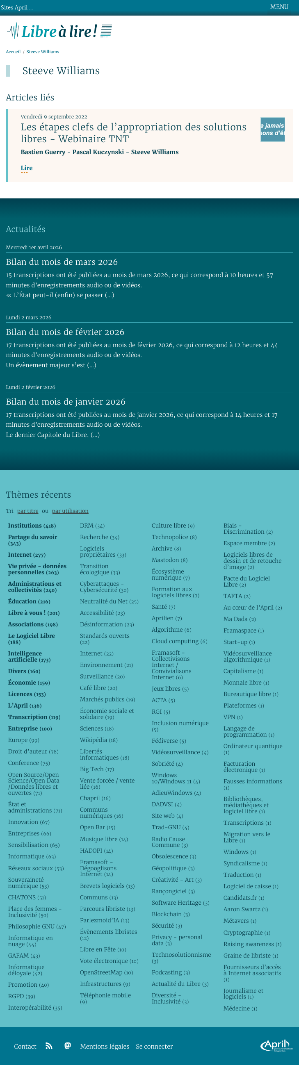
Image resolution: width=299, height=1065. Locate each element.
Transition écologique (100, 569)
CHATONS (27, 897)
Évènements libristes (108, 935)
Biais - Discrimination (248, 528)
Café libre (98, 688)
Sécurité (167, 925)
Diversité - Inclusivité (170, 998)
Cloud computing (180, 641)
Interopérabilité (35, 1007)
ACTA (163, 700)
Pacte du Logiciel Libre (247, 581)
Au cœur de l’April (253, 607)
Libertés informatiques (104, 754)
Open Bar (98, 827)
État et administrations (35, 807)
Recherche (100, 537)
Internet (97, 653)
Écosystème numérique (171, 574)
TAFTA (237, 596)
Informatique (32, 856)
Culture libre (173, 525)
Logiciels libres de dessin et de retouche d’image (253, 561)
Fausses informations (253, 784)
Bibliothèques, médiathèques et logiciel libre (246, 805)
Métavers (240, 920)
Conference (29, 763)
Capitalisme (243, 671)
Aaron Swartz (246, 909)
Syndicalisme (245, 863)
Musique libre (104, 839)
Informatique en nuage (30, 941)
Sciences (97, 728)
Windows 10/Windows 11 (176, 778)
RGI (161, 711)
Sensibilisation (34, 845)
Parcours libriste (107, 909)
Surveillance (102, 676)
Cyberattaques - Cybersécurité (104, 587)
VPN (233, 717)
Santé (164, 606)
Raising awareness (253, 944)
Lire (26, 168)
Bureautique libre (251, 694)
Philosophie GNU (37, 926)
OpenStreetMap (106, 972)
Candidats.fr (244, 897)
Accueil (13, 52)
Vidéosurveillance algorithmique (248, 656)
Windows (240, 852)
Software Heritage (181, 902)
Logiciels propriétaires (103, 551)
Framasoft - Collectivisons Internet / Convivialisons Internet (172, 665)
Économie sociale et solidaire (107, 714)
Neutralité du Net (109, 601)
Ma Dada (240, 619)
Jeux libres (170, 688)
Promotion (28, 984)
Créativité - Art (177, 879)
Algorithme (172, 629)
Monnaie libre (246, 682)
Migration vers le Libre (247, 837)
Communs (99, 897)
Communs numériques (101, 812)
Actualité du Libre (180, 984)
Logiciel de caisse (251, 886)
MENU (279, 7)
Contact (25, 1047)
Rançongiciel (173, 891)
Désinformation (107, 624)
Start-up (239, 642)
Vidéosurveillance (180, 752)
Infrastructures (105, 984)
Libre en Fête (103, 949)
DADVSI (167, 804)
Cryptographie (247, 932)
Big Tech (97, 769)
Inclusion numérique (180, 726)
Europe (23, 740)
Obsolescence (174, 856)
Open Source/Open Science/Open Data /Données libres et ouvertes (33, 784)
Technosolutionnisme (181, 958)
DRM (92, 525)
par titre (28, 510)
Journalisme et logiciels (243, 994)
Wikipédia (99, 740)
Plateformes (244, 705)
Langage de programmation (249, 731)
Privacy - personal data (177, 940)
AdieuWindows (176, 792)
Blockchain (171, 914)
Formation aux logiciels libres (176, 592)
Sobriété (167, 763)
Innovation (29, 822)
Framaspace (244, 630)
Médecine (241, 1008)
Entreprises (29, 833)
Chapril (95, 798)
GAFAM (24, 955)
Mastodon (170, 560)
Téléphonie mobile (105, 998)
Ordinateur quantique (253, 749)
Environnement (106, 665)
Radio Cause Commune (170, 842)
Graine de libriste (251, 955)
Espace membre (249, 543)
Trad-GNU (170, 827)
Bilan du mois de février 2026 (65, 332)
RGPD (21, 996)
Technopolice (174, 537)
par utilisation (70, 510)
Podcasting (171, 972)
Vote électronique (109, 961)
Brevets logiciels (107, 886)
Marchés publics (107, 699)
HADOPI (96, 850)
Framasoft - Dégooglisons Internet (98, 868)
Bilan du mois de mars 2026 (62, 262)
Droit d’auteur (33, 751)
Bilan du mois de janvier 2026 (66, 401)
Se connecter (154, 1047)
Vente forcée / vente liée (107, 783)
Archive (166, 548)
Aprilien (167, 618)
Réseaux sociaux (36, 868)
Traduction (242, 874)
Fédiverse (169, 740)
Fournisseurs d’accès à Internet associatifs (252, 973)
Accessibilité (102, 613)
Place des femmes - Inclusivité (35, 912)
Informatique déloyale (26, 970)
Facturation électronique (244, 767)
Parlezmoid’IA (105, 920)
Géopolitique (173, 868)
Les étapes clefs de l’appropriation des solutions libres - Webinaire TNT (134, 133)
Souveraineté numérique (28, 883)
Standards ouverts (105, 639)
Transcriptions (248, 822)
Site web (167, 815)
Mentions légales (105, 1047)
